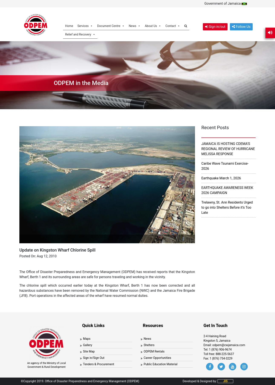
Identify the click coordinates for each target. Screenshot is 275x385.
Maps (86, 338)
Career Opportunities (157, 358)
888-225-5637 (225, 354)
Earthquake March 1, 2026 (221, 178)
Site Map (89, 351)
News (134, 26)
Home (69, 26)
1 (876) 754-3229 (221, 358)
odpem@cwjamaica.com (228, 345)
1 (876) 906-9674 (220, 349)
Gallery (87, 345)
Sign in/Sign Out (93, 358)
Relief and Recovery (80, 34)
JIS (225, 381)
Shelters (149, 345)
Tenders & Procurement (98, 364)
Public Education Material (161, 364)
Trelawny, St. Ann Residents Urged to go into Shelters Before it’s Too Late (227, 207)
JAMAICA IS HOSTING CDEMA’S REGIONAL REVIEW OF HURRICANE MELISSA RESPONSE (228, 149)
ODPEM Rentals (154, 351)
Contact (172, 26)
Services (85, 26)
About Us (153, 26)
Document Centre (111, 26)
